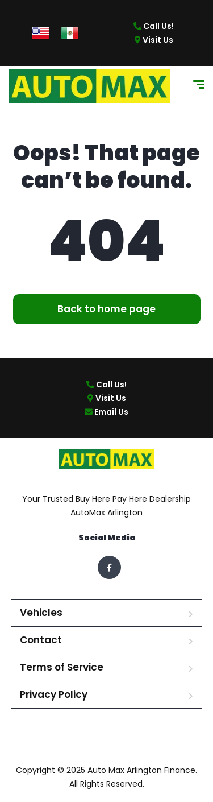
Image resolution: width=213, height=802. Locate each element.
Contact (41, 640)
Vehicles (41, 612)
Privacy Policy (53, 694)
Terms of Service (61, 667)
